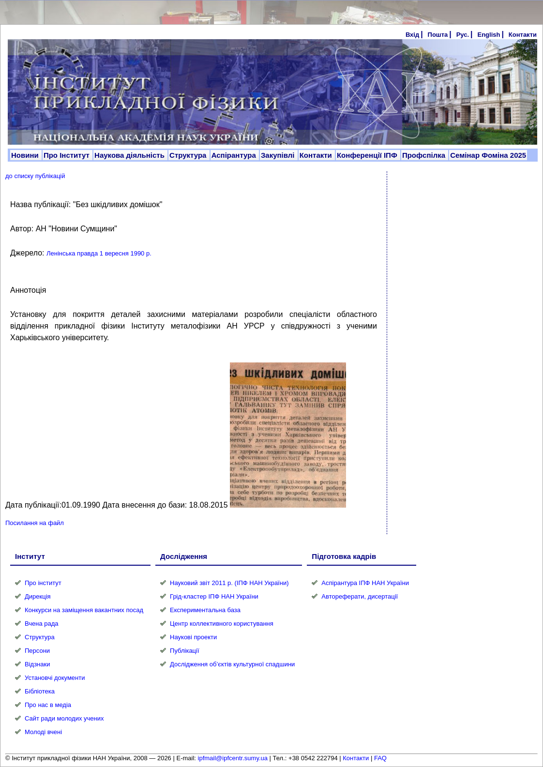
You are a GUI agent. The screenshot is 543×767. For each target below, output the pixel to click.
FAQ (380, 758)
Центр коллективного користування (221, 623)
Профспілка (424, 155)
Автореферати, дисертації (359, 596)
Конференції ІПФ (368, 155)
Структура (189, 155)
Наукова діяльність (130, 155)
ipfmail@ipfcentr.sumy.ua (233, 758)
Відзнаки (37, 664)
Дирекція (38, 596)
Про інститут (43, 583)
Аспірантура (234, 155)
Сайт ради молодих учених (64, 718)
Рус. (462, 34)
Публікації (184, 650)
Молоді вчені (43, 732)
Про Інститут (67, 155)
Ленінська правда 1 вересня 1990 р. (98, 253)
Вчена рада (42, 623)
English (488, 34)
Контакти (523, 34)
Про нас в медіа (48, 704)
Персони (37, 650)
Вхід (412, 34)
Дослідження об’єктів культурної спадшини (232, 664)
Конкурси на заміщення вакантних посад (84, 610)
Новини (26, 155)
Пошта (438, 34)
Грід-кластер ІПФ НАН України (214, 596)
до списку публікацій (35, 176)
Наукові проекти (193, 637)
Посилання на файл (34, 522)
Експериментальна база (205, 610)
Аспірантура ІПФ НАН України (365, 583)
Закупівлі (279, 155)
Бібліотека (40, 691)
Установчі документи (55, 677)
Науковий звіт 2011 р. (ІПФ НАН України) (229, 583)
